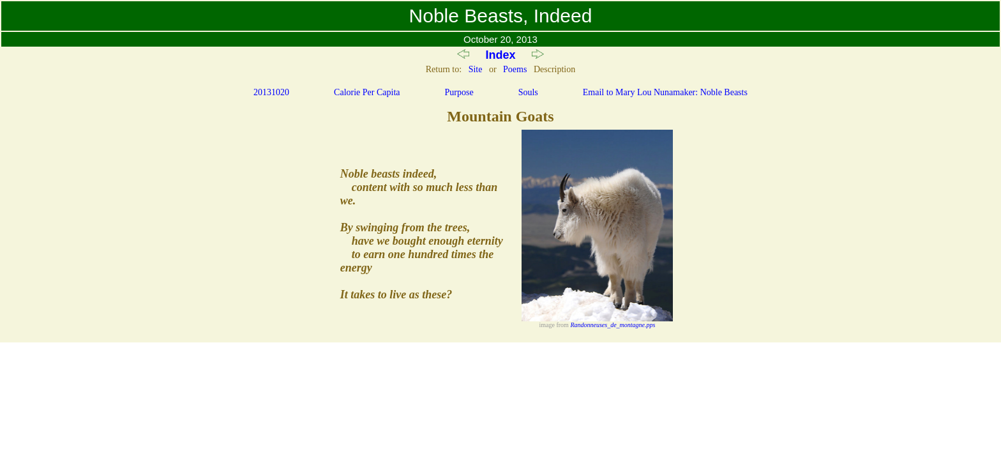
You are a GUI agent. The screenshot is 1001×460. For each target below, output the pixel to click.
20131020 (271, 92)
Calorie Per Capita (367, 92)
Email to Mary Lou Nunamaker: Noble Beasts (665, 92)
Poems (515, 69)
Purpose (459, 92)
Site (476, 69)
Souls (528, 92)
